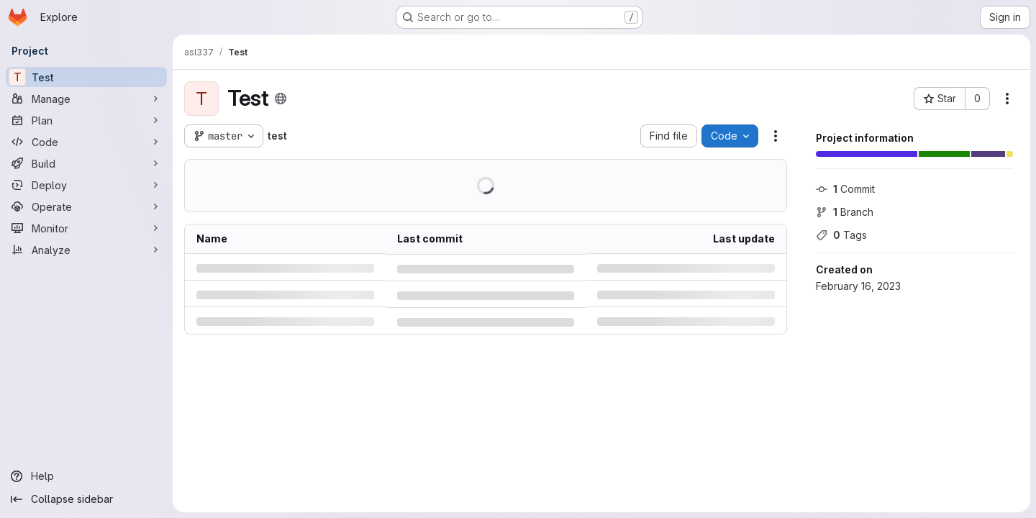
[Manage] (86, 98)
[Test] (86, 77)
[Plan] (86, 120)
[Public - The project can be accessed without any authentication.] (280, 98)
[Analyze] (86, 250)
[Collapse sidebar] (86, 499)
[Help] (86, 476)
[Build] (86, 163)
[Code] (86, 142)
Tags (841, 235)
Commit (845, 189)
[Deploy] (86, 185)
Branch (844, 212)
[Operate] (86, 206)
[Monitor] (86, 228)
